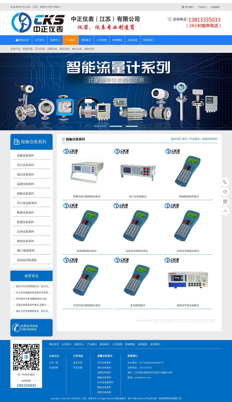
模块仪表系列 (25, 241)
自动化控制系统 (27, 260)
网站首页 (24, 40)
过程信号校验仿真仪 (137, 251)
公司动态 (78, 356)
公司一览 (53, 362)
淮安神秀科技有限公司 (170, 398)
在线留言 (215, 7)
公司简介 (40, 40)
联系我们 (148, 40)
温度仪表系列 (25, 184)
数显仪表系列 (25, 212)
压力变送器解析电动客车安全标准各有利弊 (33, 292)
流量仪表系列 (25, 155)
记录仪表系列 (25, 231)
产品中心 (202, 7)
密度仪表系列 (25, 222)
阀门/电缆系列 (26, 250)
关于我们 (189, 7)
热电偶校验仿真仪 (87, 251)
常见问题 (77, 367)
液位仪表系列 (25, 174)
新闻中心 (55, 40)
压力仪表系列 (25, 164)
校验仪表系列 (25, 193)
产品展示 (71, 40)
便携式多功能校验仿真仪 (86, 196)
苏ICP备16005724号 (138, 398)
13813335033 (225, 182)
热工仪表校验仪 (137, 196)
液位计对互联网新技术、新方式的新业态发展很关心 (33, 286)
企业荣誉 (53, 367)
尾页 (211, 320)
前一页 (167, 320)
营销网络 (117, 40)
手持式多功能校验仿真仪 (86, 305)
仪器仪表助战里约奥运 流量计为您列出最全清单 (33, 305)
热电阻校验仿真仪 (189, 196)
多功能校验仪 (137, 305)
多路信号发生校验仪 (188, 305)
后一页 (201, 320)
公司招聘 (102, 40)
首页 (184, 139)
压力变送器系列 (27, 203)
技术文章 (77, 362)
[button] (17, 91)
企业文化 (54, 356)
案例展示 (86, 40)
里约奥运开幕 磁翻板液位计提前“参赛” (33, 298)
